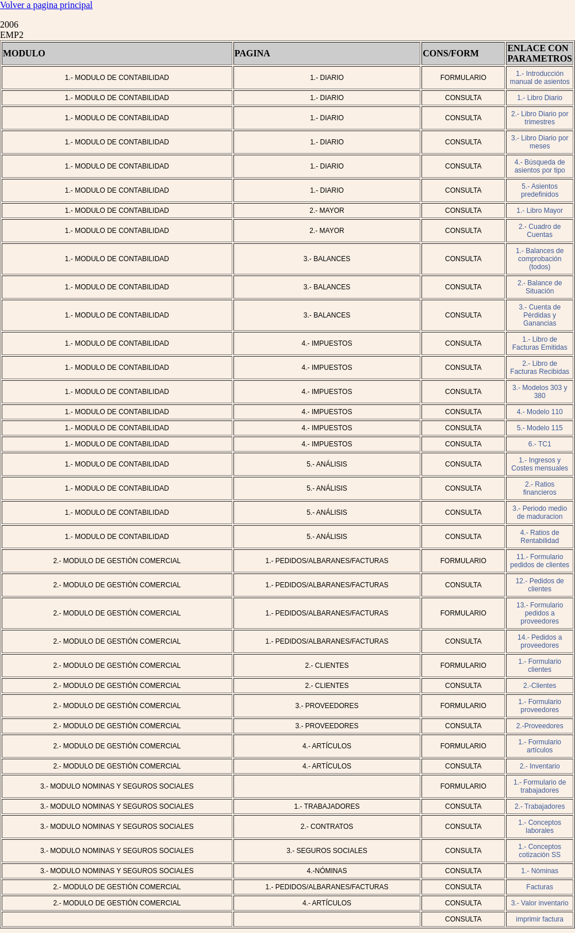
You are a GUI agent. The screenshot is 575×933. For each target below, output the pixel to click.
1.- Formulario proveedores (539, 706)
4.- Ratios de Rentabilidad (539, 537)
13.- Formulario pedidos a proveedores (539, 613)
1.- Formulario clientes (539, 665)
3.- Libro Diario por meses (539, 142)
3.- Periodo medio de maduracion (539, 512)
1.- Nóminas (539, 871)
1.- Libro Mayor (539, 211)
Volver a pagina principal (46, 5)
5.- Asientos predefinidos (539, 190)
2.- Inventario (540, 766)
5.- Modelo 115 (540, 428)
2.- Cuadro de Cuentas (540, 231)
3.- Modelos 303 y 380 (539, 392)
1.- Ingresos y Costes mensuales (539, 464)
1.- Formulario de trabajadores (539, 786)
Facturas (539, 887)
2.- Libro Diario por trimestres (539, 118)
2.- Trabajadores (540, 806)
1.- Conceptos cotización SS (539, 851)
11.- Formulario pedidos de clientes (539, 561)
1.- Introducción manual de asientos (540, 78)
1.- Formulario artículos (539, 746)
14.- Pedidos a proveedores (540, 641)
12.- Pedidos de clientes (540, 585)
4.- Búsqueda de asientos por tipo (540, 166)
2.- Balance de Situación (540, 287)
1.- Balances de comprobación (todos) (540, 259)
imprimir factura (540, 919)
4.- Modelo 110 (540, 412)
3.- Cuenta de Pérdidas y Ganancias (540, 315)
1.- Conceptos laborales (539, 827)
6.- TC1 (539, 444)
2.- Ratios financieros (540, 488)
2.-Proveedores (540, 726)
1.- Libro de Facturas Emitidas (540, 343)
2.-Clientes (539, 686)
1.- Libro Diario (539, 98)
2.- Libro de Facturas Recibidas (539, 368)
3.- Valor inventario (540, 903)
